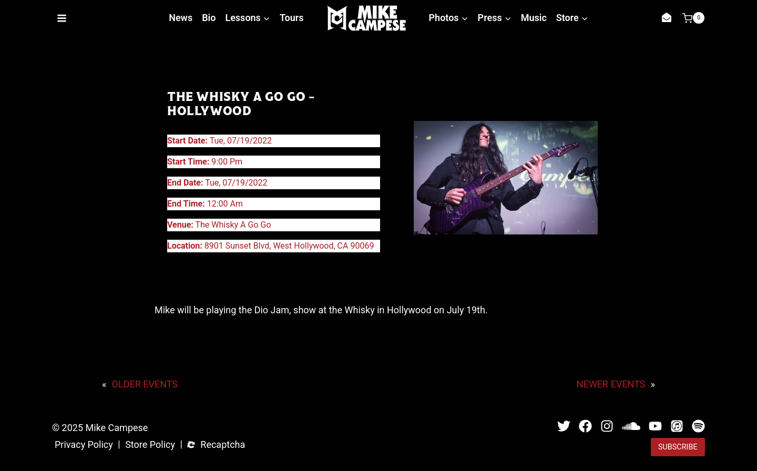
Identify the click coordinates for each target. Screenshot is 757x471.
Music (534, 17)
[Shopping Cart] (693, 18)
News (180, 17)
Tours (292, 17)
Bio (209, 17)
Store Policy (150, 445)
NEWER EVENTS (611, 384)
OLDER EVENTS (145, 384)
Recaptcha (222, 445)
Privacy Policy (84, 445)
